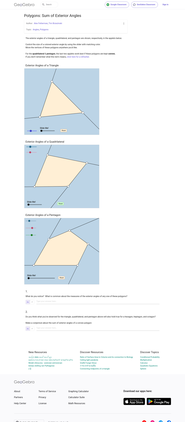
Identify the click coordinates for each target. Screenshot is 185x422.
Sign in (165, 4)
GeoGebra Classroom (144, 4)
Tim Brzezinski (55, 23)
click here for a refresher (78, 57)
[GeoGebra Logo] (24, 4)
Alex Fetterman (41, 23)
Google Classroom (116, 4)
